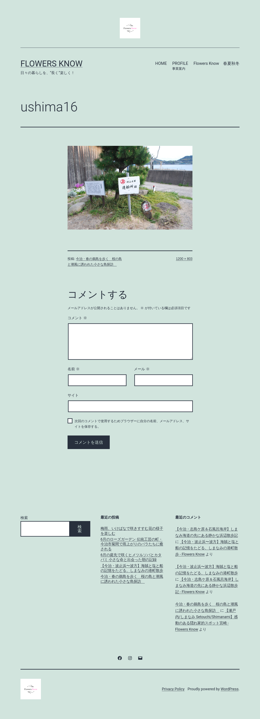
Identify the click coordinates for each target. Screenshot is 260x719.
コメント (77, 318)
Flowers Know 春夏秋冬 (216, 63)
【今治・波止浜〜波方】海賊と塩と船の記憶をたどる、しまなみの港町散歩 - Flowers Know (207, 548)
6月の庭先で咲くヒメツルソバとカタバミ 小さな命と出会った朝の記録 (131, 557)
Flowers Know (51, 64)
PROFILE (180, 66)
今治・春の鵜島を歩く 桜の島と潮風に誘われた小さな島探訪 (132, 578)
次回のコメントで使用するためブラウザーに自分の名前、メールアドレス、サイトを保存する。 (132, 423)
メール (142, 369)
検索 (24, 518)
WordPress (230, 689)
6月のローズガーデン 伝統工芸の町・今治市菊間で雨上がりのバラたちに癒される (132, 544)
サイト (73, 395)
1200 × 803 (184, 259)
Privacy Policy (173, 689)
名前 (74, 369)
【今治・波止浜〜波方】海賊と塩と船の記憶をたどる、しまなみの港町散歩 (132, 568)
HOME (161, 63)
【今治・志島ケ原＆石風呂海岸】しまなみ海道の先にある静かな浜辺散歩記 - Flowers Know (207, 585)
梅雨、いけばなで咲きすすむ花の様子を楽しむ (132, 530)
